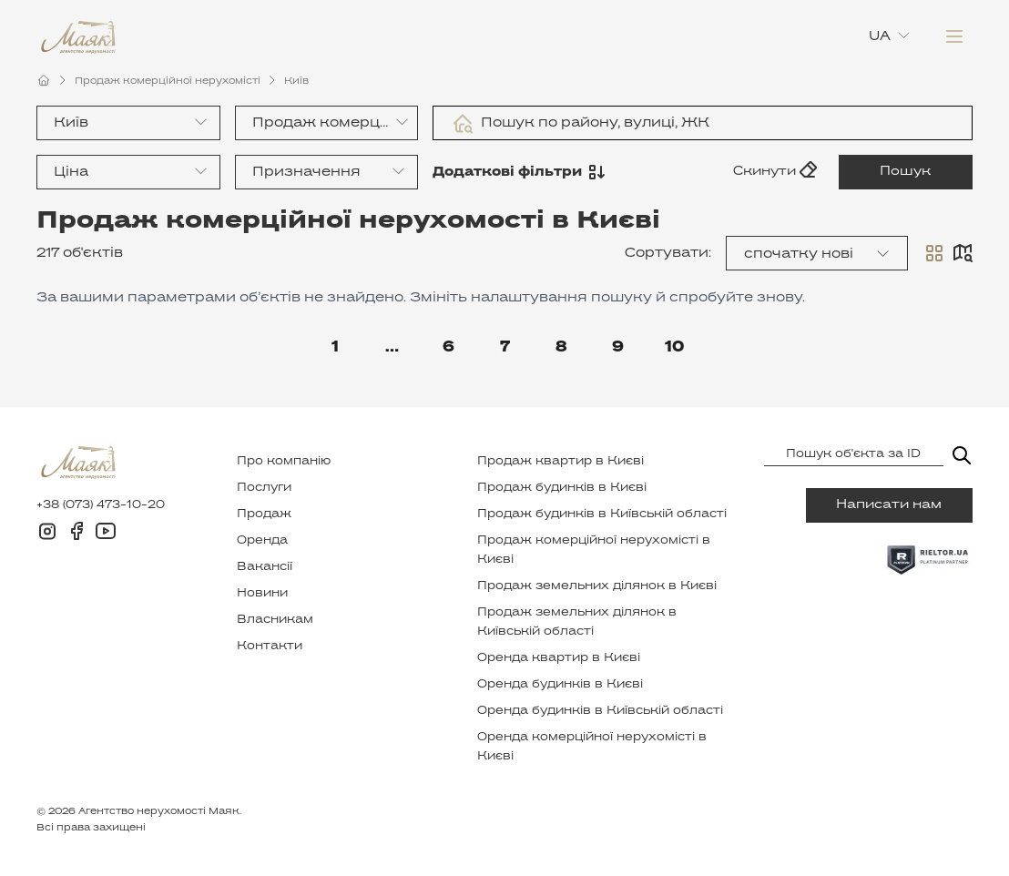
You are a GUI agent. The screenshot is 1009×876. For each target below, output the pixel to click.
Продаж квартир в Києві (560, 461)
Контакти (269, 646)
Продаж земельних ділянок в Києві (597, 586)
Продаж (264, 514)
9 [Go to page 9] (618, 348)
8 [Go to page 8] (561, 348)
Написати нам (889, 505)
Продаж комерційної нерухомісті (167, 81)
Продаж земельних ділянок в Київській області (577, 622)
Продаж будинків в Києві (562, 488)
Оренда (262, 540)
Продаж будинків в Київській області (602, 514)
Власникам (275, 620)
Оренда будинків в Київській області (600, 711)
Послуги (264, 488)
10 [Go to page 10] (674, 348)
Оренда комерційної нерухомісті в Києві (592, 747)
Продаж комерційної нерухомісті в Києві (593, 550)
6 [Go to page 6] (448, 348)
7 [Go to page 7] (505, 348)
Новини (262, 593)
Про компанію (284, 461)
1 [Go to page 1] (335, 348)
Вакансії (264, 567)
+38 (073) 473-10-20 (100, 505)
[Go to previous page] (278, 348)
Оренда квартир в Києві (558, 658)
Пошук (906, 172)
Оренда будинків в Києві (560, 684)
